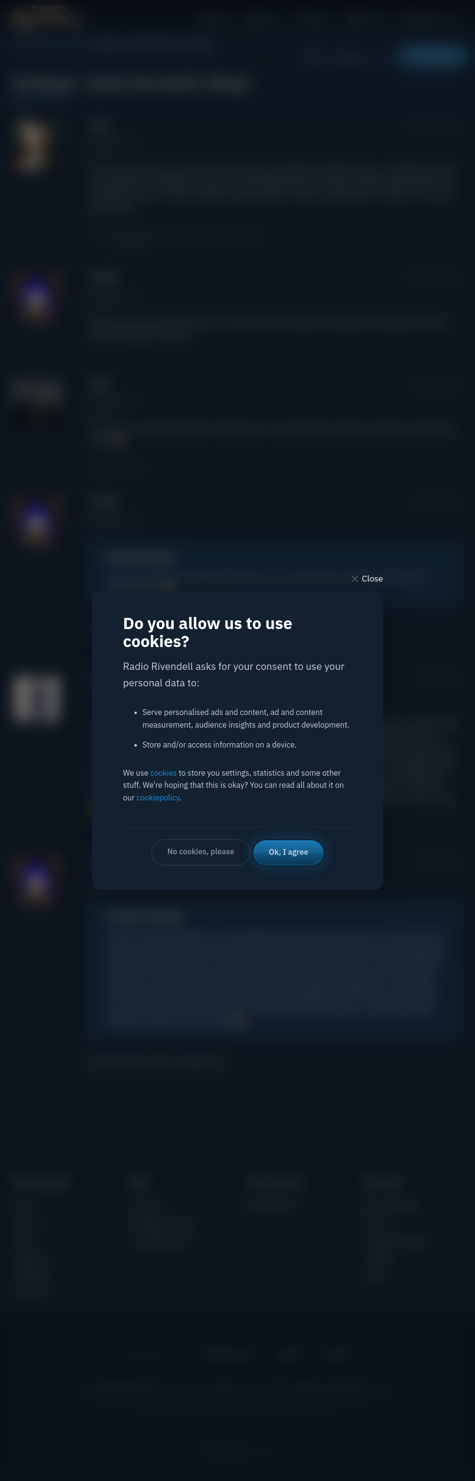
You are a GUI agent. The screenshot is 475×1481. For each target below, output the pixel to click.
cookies (163, 773)
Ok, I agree (289, 852)
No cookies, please (200, 852)
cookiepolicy (158, 798)
